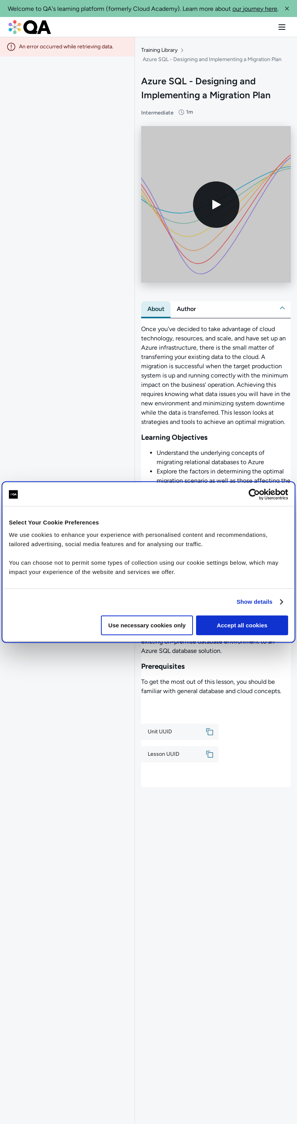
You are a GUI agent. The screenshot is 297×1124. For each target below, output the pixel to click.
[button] (287, 8)
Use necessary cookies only (147, 625)
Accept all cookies (242, 625)
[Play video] (216, 204)
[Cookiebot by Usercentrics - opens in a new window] (254, 494)
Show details (255, 601)
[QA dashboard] (29, 27)
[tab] (156, 309)
